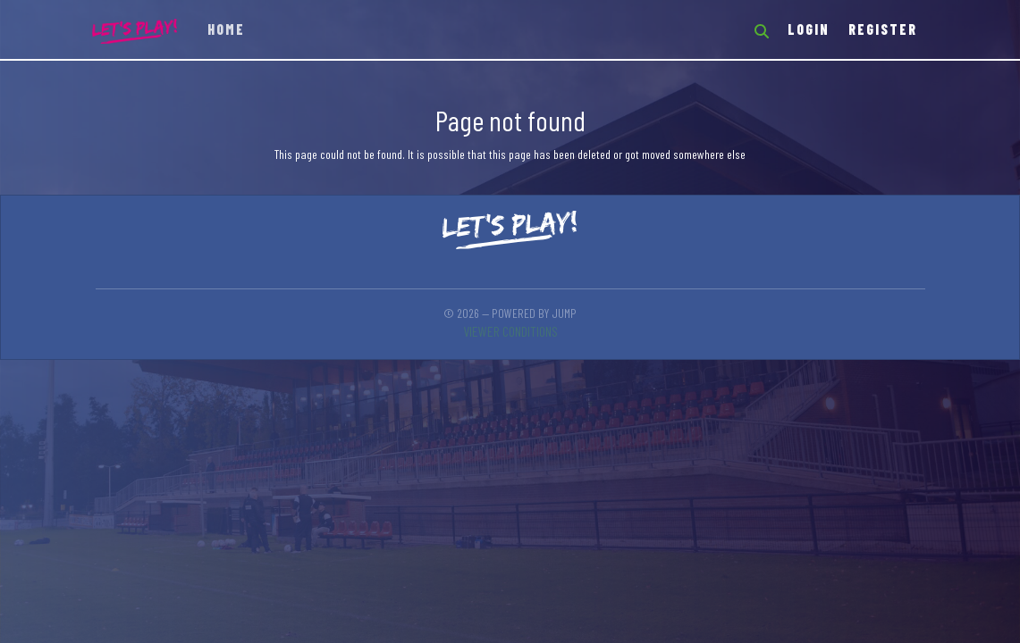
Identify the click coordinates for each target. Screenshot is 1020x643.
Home (226, 29)
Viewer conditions (510, 330)
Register (882, 29)
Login (809, 29)
